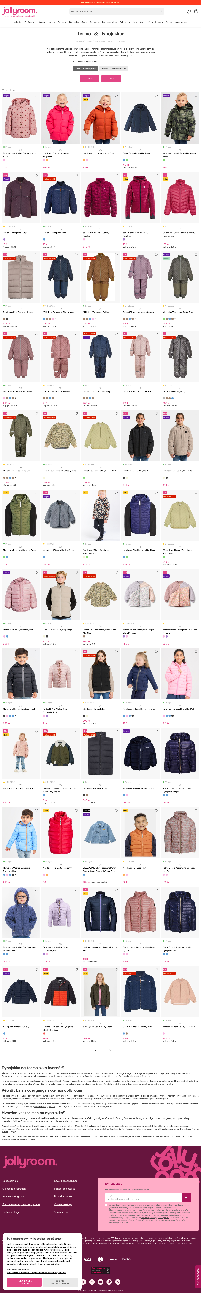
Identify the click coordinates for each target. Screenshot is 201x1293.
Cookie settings (63, 1204)
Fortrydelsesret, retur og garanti (21, 1204)
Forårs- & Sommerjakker (113, 68)
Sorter (111, 79)
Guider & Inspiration (14, 1188)
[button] (188, 11)
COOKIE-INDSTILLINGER (60, 1282)
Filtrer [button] (89, 79)
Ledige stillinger (11, 1212)
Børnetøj (80, 41)
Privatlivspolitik (63, 1196)
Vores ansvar (61, 1212)
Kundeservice (10, 1180)
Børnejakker (100, 41)
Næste (110, 1050)
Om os (6, 1220)
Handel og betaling (64, 1188)
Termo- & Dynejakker (116, 41)
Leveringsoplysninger (66, 1180)
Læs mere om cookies (18, 1269)
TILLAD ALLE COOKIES (24, 1282)
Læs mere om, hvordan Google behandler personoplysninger (36, 1272)
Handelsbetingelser (13, 1196)
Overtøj (89, 41)
